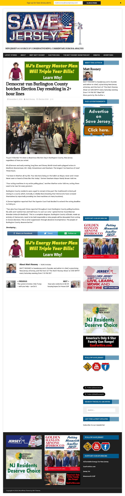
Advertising (108, 55)
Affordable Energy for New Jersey (95, 461)
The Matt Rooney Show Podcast (76, 55)
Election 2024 (44, 99)
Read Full (100, 92)
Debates (96, 55)
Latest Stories (11, 55)
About (23, 55)
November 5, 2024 (15, 99)
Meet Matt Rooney (37, 55)
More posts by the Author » (94, 95)
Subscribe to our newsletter (94, 425)
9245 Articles (46, 264)
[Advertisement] (101, 176)
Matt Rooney (30, 99)
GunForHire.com (89, 466)
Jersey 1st (86, 471)
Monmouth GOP (89, 476)
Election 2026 (54, 55)
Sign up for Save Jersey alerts (39, 2)
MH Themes (36, 490)
